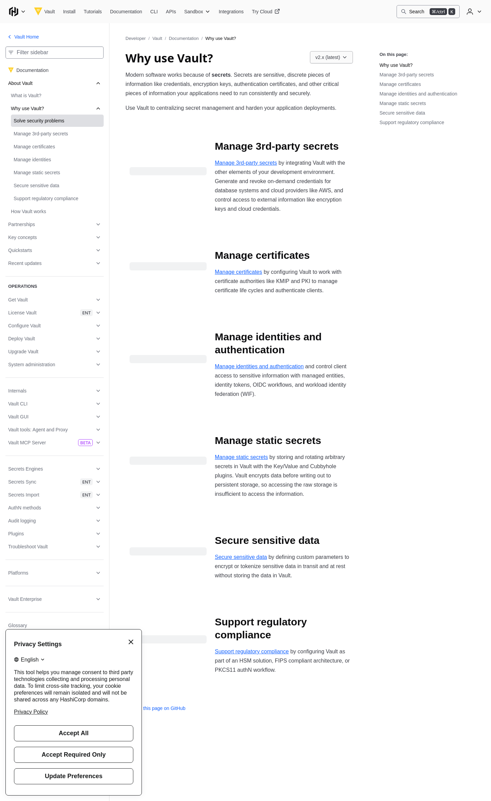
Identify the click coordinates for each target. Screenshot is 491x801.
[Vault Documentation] (126, 11)
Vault (157, 38)
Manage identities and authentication (259, 366)
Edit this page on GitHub (155, 708)
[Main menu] (17, 11)
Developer (135, 38)
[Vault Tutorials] (92, 11)
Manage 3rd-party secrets (246, 163)
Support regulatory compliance (252, 651)
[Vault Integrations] (231, 11)
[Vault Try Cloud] (266, 11)
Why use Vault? (396, 65)
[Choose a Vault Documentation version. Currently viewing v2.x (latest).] (331, 57)
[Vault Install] (69, 11)
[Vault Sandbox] (197, 11)
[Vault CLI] (154, 11)
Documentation (183, 38)
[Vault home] (44, 12)
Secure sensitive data (241, 557)
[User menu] (473, 11)
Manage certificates (238, 272)
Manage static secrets (241, 457)
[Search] (428, 11)
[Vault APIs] (171, 11)
